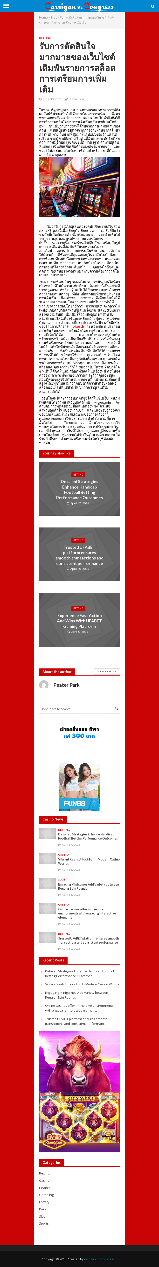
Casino (63, 854)
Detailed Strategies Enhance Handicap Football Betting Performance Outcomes (79, 489)
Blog (54, 17)
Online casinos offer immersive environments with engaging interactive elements (87, 913)
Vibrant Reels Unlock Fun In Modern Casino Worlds (89, 861)
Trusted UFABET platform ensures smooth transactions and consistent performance (80, 555)
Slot (61, 879)
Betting (45, 38)
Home (43, 17)
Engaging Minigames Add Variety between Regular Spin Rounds (88, 886)
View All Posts (107, 671)
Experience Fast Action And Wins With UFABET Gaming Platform (79, 621)
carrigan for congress (99, 1259)
